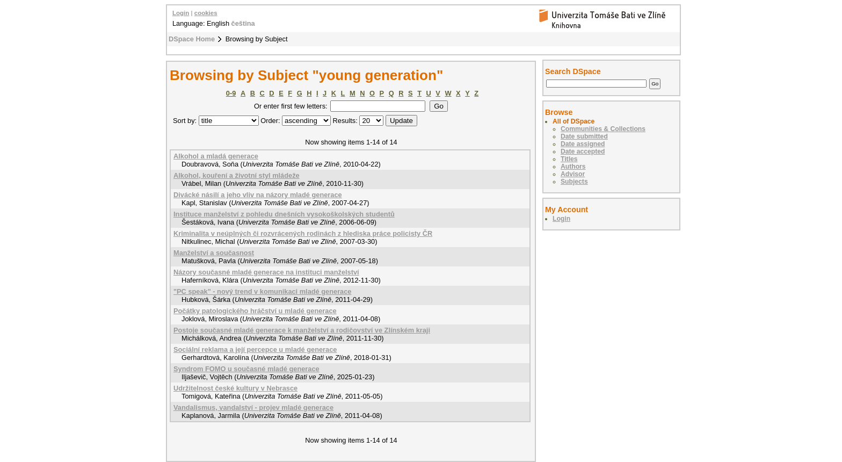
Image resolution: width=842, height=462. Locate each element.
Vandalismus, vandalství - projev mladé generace (253, 407)
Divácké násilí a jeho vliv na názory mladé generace (257, 195)
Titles (569, 159)
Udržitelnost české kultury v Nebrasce (235, 388)
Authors (573, 166)
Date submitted (584, 136)
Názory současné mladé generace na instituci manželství (266, 272)
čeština (243, 23)
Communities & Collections (603, 129)
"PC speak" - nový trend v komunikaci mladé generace (262, 291)
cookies (205, 13)
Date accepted (583, 151)
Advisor (573, 174)
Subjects (574, 181)
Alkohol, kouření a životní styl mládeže (236, 175)
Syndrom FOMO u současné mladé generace (246, 369)
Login (180, 13)
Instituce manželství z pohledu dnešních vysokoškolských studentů (284, 214)
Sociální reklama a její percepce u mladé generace (255, 349)
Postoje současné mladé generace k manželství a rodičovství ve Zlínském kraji (301, 330)
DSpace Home (192, 39)
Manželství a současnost (213, 253)
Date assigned (583, 144)
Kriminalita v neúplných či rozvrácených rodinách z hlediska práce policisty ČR (302, 233)
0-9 (231, 93)
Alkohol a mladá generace (215, 156)
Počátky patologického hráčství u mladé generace (255, 311)
